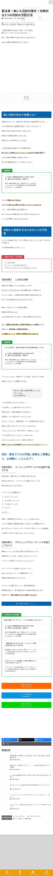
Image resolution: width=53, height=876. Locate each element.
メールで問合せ (32, 873)
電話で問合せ (46, 873)
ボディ (22, 818)
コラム (16, 818)
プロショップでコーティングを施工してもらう (21, 268)
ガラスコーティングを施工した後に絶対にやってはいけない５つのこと (20, 662)
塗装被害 (29, 818)
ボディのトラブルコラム (34, 816)
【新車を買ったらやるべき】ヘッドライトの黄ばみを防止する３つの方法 (20, 644)
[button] (26, 604)
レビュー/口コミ (7, 873)
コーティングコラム (18, 816)
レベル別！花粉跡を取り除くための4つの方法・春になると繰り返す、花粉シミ (19, 178)
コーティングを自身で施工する (16, 265)
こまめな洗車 (10, 262)
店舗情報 (20, 873)
